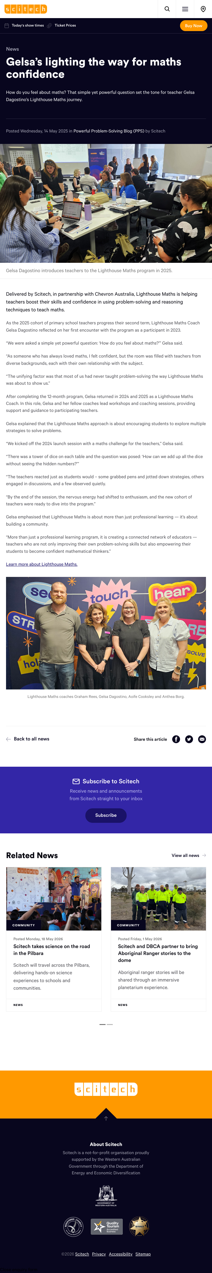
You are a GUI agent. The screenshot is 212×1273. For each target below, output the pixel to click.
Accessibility (120, 1254)
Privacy (99, 1254)
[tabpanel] (54, 939)
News (12, 49)
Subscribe (106, 815)
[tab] (103, 1024)
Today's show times (24, 25)
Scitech (82, 1254)
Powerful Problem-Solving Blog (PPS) (109, 131)
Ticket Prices (61, 25)
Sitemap (143, 1254)
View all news (189, 855)
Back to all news (27, 739)
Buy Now (193, 25)
